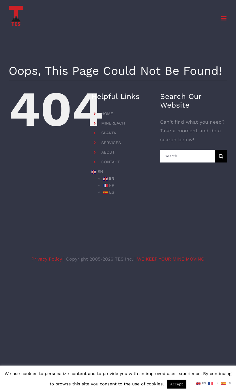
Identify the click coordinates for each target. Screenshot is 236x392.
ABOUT (108, 152)
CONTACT (110, 162)
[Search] (221, 156)
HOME (107, 113)
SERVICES (111, 142)
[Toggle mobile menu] (224, 18)
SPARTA (108, 133)
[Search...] (187, 156)
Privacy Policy (47, 259)
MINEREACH (113, 123)
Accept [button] (176, 384)
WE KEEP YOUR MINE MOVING (171, 259)
